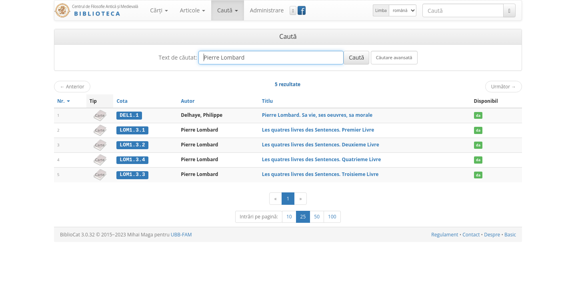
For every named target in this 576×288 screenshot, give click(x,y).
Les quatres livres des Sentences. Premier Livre (318, 129)
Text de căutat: (177, 57)
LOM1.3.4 (132, 159)
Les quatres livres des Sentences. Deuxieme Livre (320, 144)
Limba (381, 10)
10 (289, 215)
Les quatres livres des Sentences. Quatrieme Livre (321, 159)
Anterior (72, 86)
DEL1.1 (129, 115)
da (478, 115)
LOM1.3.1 (132, 130)
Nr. (63, 101)
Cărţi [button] (159, 10)
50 (317, 215)
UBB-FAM (181, 233)
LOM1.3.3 (132, 174)
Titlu (267, 101)
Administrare (267, 10)
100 (332, 215)
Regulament (444, 233)
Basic (510, 233)
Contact (471, 233)
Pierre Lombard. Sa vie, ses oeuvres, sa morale (317, 115)
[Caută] (509, 10)
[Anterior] (275, 198)
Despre (492, 233)
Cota (122, 101)
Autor (187, 101)
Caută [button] (227, 10)
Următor (503, 86)
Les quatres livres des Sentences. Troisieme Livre (320, 173)
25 (303, 215)
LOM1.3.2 (132, 144)
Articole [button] (192, 10)
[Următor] (300, 198)
